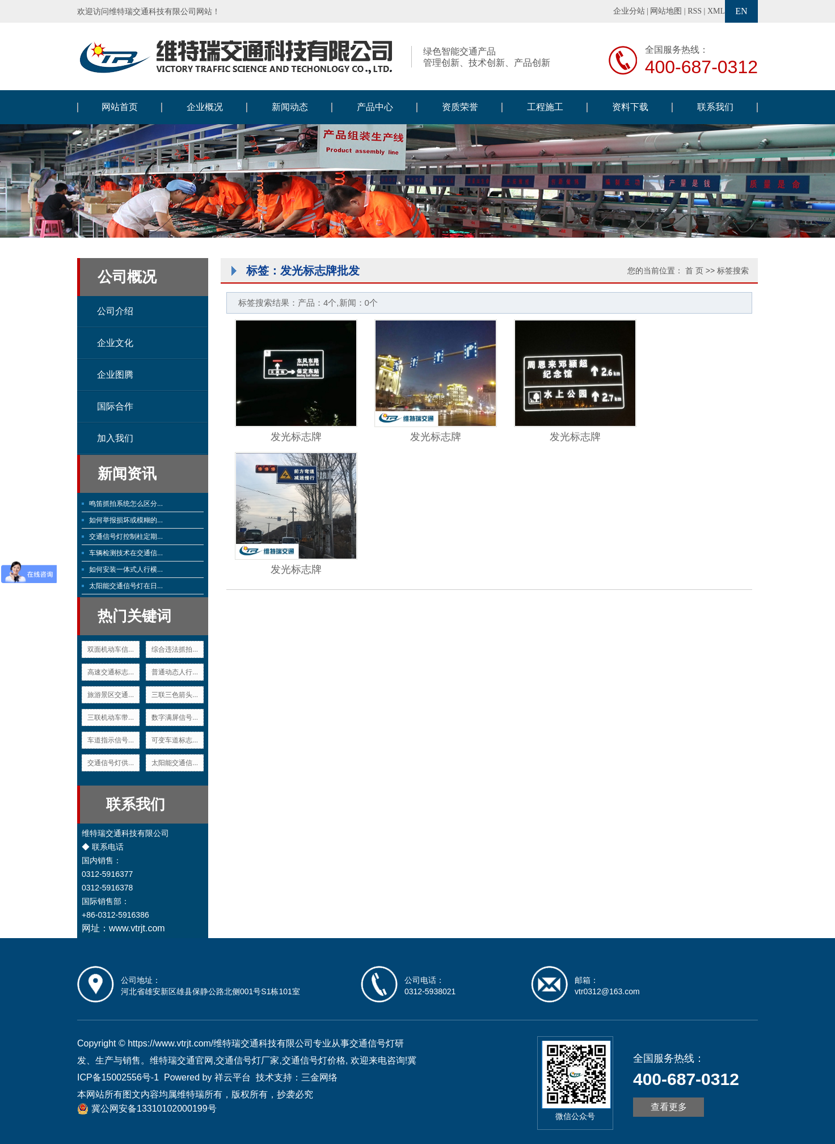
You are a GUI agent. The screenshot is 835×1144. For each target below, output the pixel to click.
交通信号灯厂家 (247, 1060)
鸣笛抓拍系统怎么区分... (126, 504)
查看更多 (669, 1107)
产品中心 (375, 107)
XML (716, 11)
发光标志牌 (296, 436)
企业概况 (205, 107)
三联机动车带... (110, 717)
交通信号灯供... (110, 763)
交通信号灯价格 (313, 1060)
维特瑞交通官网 (181, 1060)
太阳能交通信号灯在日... (126, 586)
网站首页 (120, 107)
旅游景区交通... (110, 695)
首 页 (694, 270)
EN (741, 11)
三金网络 (319, 1077)
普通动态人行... (174, 672)
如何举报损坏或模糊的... (126, 520)
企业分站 (629, 11)
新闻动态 (290, 107)
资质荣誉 (460, 107)
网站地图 (666, 11)
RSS (695, 11)
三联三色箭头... (174, 695)
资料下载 (630, 107)
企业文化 (115, 343)
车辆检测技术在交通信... (126, 553)
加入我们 (115, 438)
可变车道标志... (174, 740)
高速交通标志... (110, 672)
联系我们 (715, 107)
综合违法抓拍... (174, 649)
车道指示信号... (110, 740)
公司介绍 (115, 311)
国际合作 (115, 406)
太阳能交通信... (174, 763)
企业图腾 (115, 374)
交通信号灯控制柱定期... (126, 537)
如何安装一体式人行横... (126, 569)
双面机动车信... (110, 649)
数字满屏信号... (174, 717)
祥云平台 (232, 1077)
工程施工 (545, 107)
